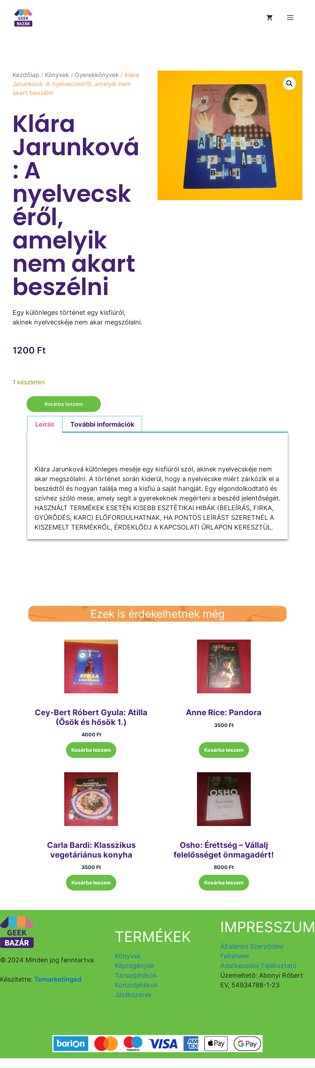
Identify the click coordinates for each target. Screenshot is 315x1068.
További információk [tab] (102, 424)
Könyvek (57, 75)
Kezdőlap (26, 75)
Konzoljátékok (136, 985)
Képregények (135, 965)
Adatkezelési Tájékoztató (258, 965)
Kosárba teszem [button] (91, 750)
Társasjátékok (136, 975)
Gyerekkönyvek (97, 75)
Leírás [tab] (44, 424)
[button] (289, 83)
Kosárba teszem (63, 404)
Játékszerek (133, 994)
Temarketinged (57, 979)
